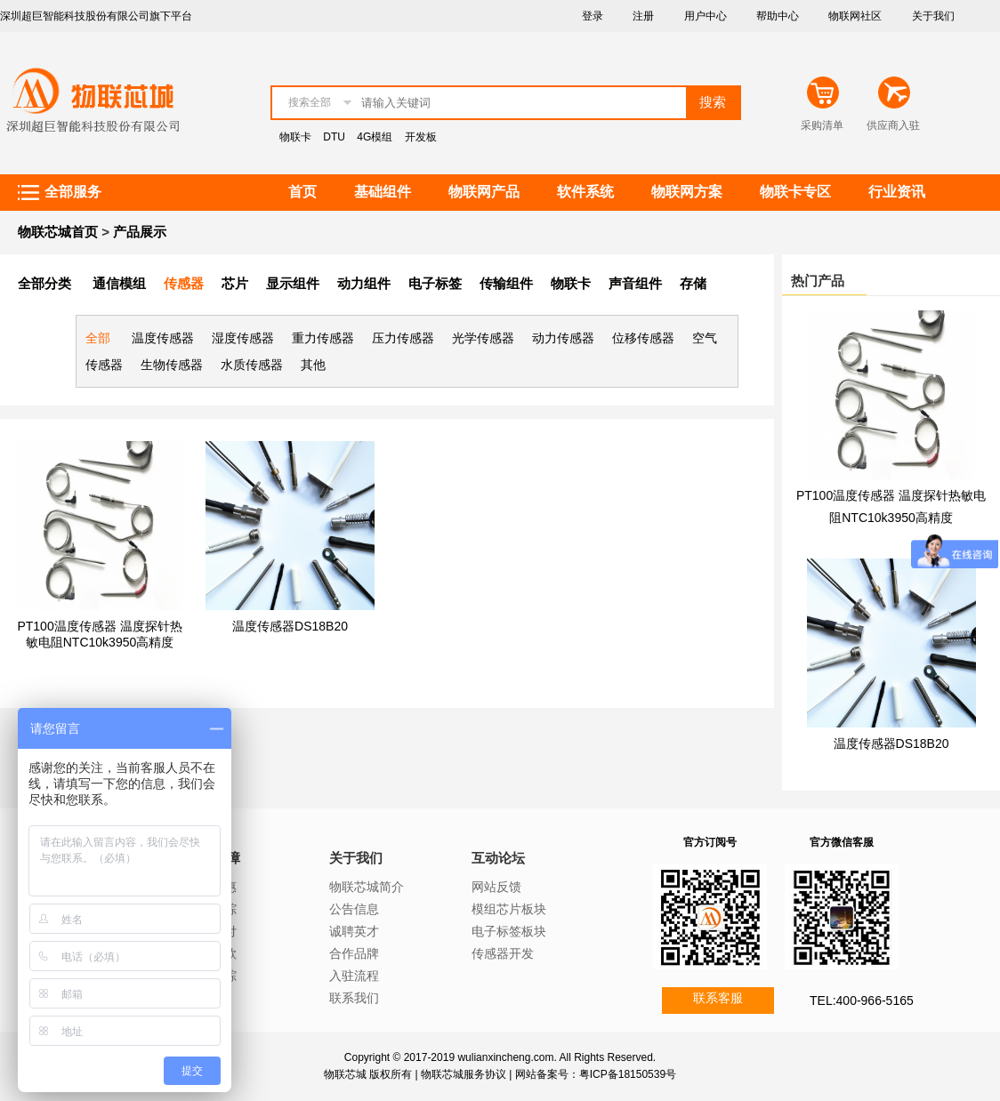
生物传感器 (172, 365)
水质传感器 (252, 365)
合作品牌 (354, 953)
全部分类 (44, 283)
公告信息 (354, 909)
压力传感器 (403, 338)
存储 (693, 283)
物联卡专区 (795, 191)
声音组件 (635, 283)
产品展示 (139, 231)
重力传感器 (323, 338)
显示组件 (292, 283)
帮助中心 (777, 16)
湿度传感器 (243, 338)
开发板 (421, 137)
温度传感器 (163, 338)
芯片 (235, 283)
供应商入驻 (893, 125)
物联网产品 (484, 191)
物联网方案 (686, 191)
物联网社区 (855, 16)
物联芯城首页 (58, 231)
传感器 (184, 283)
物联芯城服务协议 (463, 1074)
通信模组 (119, 283)
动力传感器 (563, 338)
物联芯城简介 (366, 887)
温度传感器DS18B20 (290, 626)
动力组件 (364, 283)
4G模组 (374, 137)
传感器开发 (503, 953)
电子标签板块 (509, 931)
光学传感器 (483, 338)
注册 (643, 16)
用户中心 (705, 16)
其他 (313, 365)
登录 (592, 16)
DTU (334, 137)
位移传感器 (643, 338)
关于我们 (933, 16)
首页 (302, 191)
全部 (97, 338)
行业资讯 (896, 191)
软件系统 (585, 191)
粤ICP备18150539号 (627, 1074)
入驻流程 (354, 975)
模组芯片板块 (509, 909)
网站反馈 (496, 887)
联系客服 (718, 998)
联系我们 (354, 998)
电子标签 (435, 283)
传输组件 (506, 283)
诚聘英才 (354, 931)
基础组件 (382, 191)
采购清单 (822, 125)
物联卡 (295, 137)
